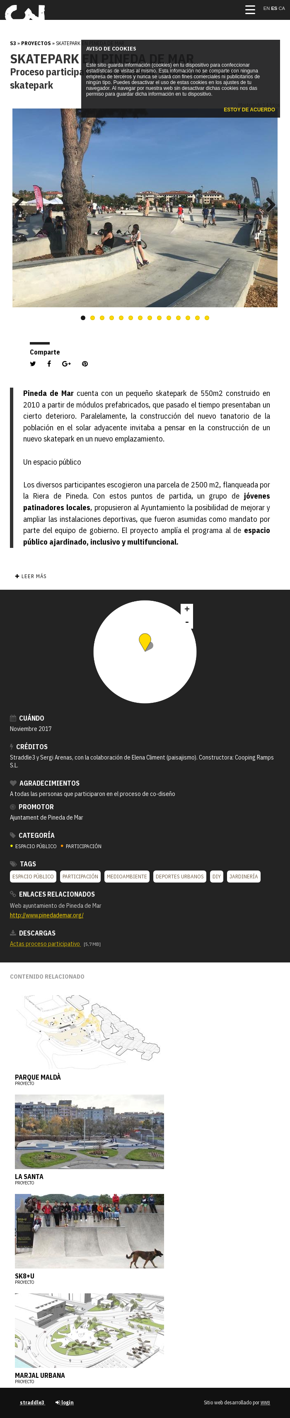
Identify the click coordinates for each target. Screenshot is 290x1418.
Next (267, 204)
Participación (80, 876)
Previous (22, 204)
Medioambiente (127, 876)
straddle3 (33, 1402)
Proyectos (36, 43)
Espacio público (33, 876)
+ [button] (187, 610)
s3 (13, 43)
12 (188, 318)
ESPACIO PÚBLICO (34, 846)
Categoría (32, 835)
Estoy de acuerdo (249, 110)
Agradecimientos (45, 783)
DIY (217, 876)
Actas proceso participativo (45, 944)
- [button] (187, 622)
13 (197, 318)
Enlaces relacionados (52, 894)
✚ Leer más (30, 576)
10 (169, 318)
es (274, 8)
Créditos (29, 747)
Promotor (32, 807)
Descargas (33, 933)
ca (281, 8)
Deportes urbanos (180, 876)
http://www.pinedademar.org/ (47, 915)
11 (178, 318)
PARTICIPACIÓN (81, 846)
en (267, 8)
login (65, 1402)
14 (207, 318)
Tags (23, 864)
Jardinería (244, 876)
